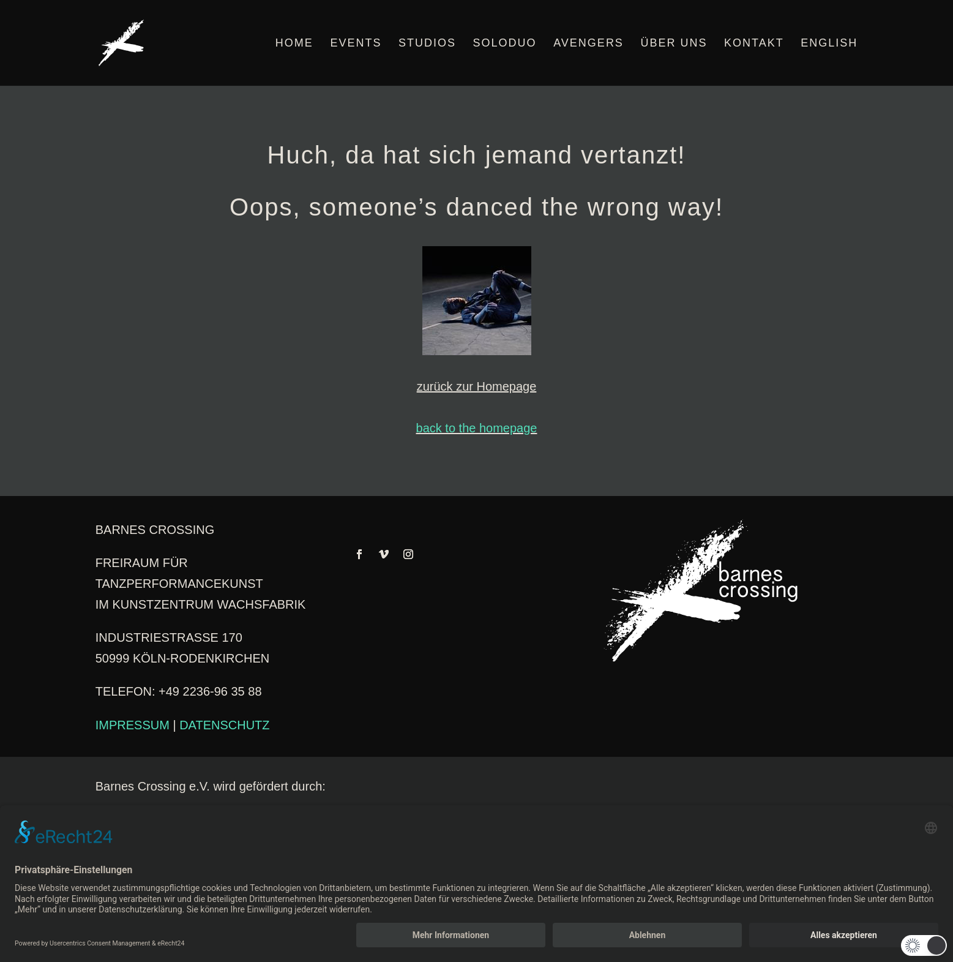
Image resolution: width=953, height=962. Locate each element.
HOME (294, 44)
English (829, 44)
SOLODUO (505, 44)
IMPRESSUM (132, 725)
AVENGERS (588, 44)
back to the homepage (476, 428)
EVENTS (355, 44)
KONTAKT (754, 44)
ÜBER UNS (673, 44)
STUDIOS (427, 44)
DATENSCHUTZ (224, 725)
